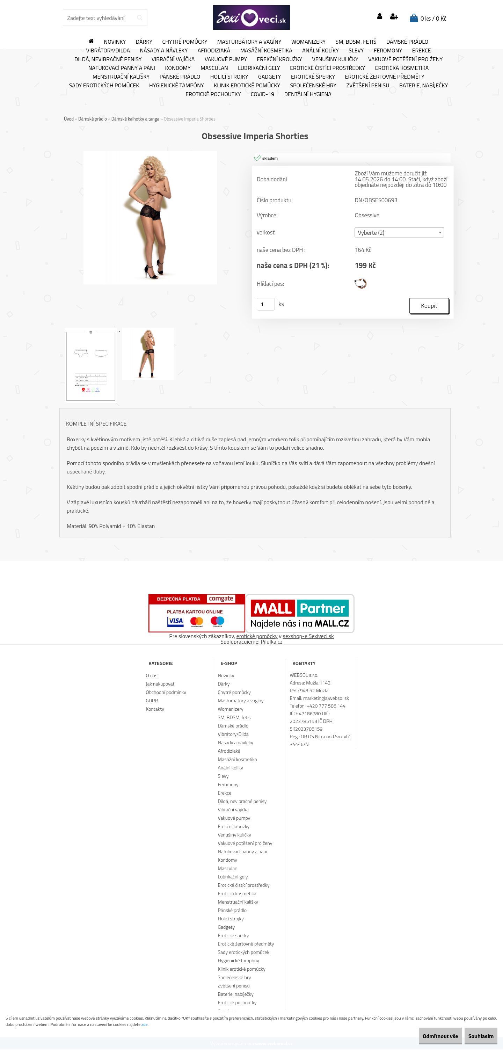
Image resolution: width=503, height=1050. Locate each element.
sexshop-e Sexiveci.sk (308, 636)
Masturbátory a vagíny (249, 42)
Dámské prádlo (407, 42)
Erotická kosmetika (402, 68)
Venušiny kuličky (335, 59)
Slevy (356, 51)
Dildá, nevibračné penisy (108, 59)
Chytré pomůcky (184, 42)
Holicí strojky (229, 77)
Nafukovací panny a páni (121, 68)
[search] (139, 17)
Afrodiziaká (214, 51)
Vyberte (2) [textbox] (371, 233)
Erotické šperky (313, 77)
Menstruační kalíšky (121, 77)
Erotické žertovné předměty (384, 77)
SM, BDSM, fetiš (356, 42)
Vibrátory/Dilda (108, 51)
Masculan (214, 68)
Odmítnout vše (425, 1036)
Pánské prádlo (180, 77)
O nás (151, 676)
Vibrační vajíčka (173, 59)
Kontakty (155, 709)
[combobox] (399, 233)
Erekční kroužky (279, 59)
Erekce (421, 51)
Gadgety (269, 77)
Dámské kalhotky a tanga (135, 118)
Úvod (69, 118)
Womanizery (308, 42)
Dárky (144, 42)
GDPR (152, 701)
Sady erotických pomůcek (104, 85)
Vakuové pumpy (226, 59)
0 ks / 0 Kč (433, 18)
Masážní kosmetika (266, 51)
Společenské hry (313, 85)
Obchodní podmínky (166, 692)
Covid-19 (262, 94)
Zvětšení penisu (368, 85)
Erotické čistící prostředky (327, 68)
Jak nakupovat (160, 684)
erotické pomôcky (257, 636)
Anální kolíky (320, 51)
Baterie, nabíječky (423, 85)
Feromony (388, 51)
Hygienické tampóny (176, 85)
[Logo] (251, 17)
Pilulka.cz (272, 642)
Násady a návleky (164, 51)
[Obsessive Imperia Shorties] (150, 154)
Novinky (115, 42)
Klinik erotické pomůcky (247, 85)
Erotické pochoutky (213, 94)
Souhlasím (476, 1036)
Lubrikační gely (259, 68)
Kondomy (178, 68)
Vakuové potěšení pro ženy (405, 59)
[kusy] (266, 304)
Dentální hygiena (307, 94)
